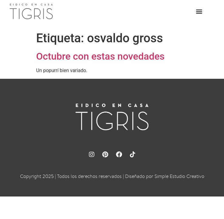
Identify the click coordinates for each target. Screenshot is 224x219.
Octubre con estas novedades (100, 56)
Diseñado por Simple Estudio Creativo (164, 176)
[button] (199, 11)
